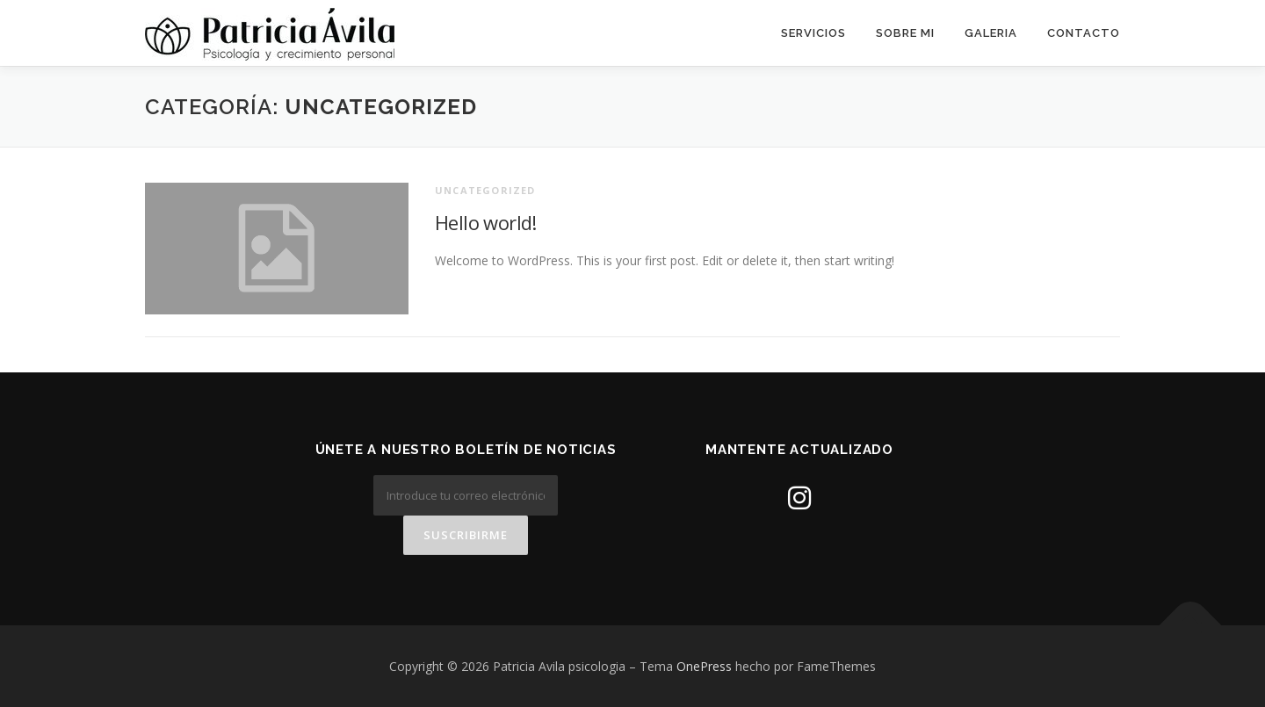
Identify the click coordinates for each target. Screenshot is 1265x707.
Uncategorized (485, 190)
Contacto (1083, 33)
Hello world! (486, 222)
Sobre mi (905, 33)
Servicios (813, 33)
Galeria (991, 33)
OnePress (704, 666)
